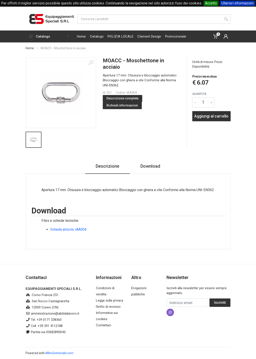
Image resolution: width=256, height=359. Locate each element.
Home (30, 48)
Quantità (199, 93)
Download (150, 166)
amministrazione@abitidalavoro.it (55, 313)
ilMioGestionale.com (59, 353)
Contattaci (103, 325)
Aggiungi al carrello (211, 116)
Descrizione (107, 166)
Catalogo (49, 36)
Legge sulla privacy (109, 300)
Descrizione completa (122, 98)
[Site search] (149, 19)
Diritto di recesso (108, 307)
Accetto (211, 3)
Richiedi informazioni (122, 105)
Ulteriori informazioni (237, 3)
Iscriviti (220, 302)
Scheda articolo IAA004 (68, 229)
